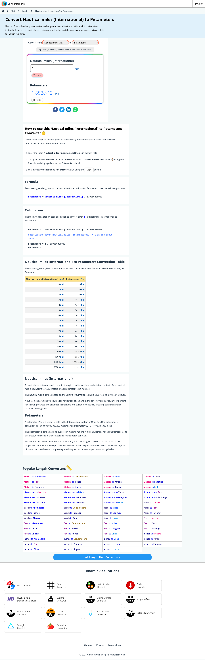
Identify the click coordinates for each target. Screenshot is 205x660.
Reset (37, 75)
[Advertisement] (130, 79)
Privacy (100, 645)
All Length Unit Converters (102, 557)
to (35, 477)
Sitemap (87, 645)
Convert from (35, 42)
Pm (57, 93)
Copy (37, 100)
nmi (77, 69)
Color (199, 3)
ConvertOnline (13, 3)
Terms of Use (115, 645)
